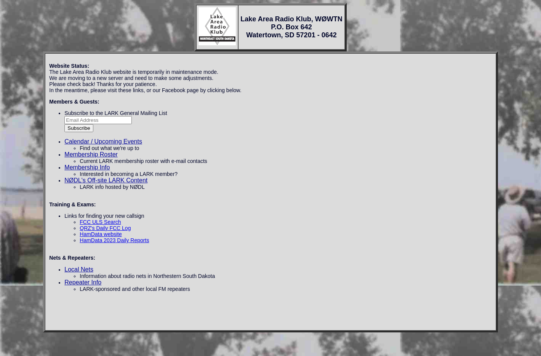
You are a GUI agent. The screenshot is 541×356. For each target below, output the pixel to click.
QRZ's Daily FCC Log (105, 228)
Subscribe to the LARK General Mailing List (115, 113)
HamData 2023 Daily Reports (114, 240)
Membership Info (87, 167)
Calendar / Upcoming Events (103, 141)
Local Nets (78, 269)
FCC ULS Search (100, 222)
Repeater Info (82, 282)
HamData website (101, 234)
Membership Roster (91, 154)
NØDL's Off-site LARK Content (105, 180)
